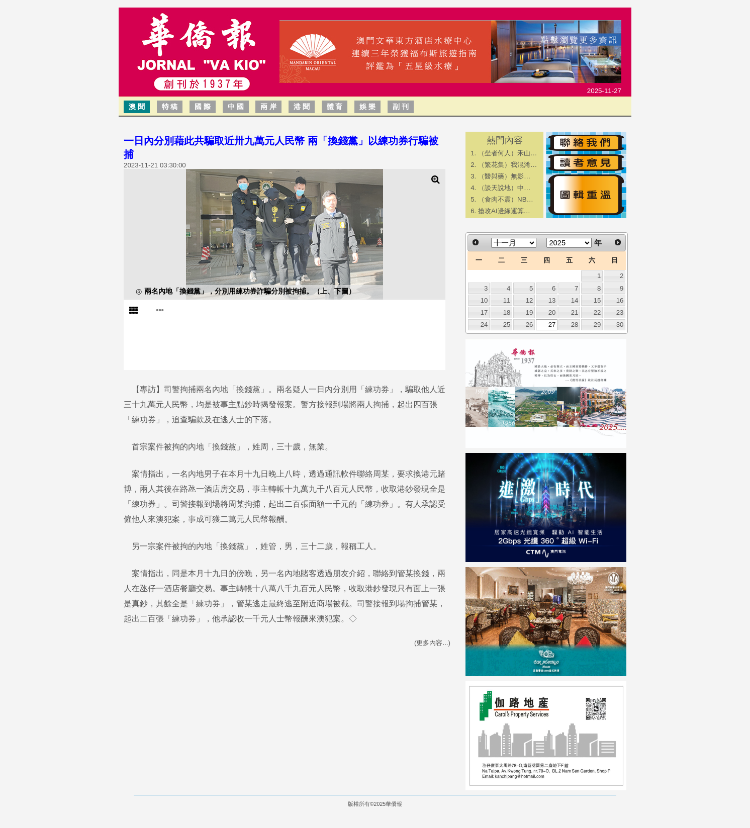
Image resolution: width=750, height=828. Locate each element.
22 (597, 312)
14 (575, 300)
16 (620, 300)
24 (484, 324)
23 (620, 312)
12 (529, 300)
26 (529, 324)
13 (552, 300)
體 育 (335, 107)
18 (507, 312)
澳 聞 (137, 107)
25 (507, 324)
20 (552, 312)
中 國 (236, 107)
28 (575, 324)
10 (484, 300)
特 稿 (170, 107)
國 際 (203, 107)
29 (597, 324)
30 (620, 324)
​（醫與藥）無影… (504, 176)
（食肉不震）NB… (505, 199)
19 (529, 312)
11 (507, 300)
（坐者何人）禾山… (507, 153)
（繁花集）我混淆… (507, 164)
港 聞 (302, 107)
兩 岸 (268, 107)
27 (552, 324)
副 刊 (401, 107)
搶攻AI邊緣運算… (504, 211)
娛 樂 (367, 107)
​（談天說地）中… (504, 188)
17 (484, 312)
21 (575, 312)
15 (597, 300)
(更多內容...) (432, 643)
